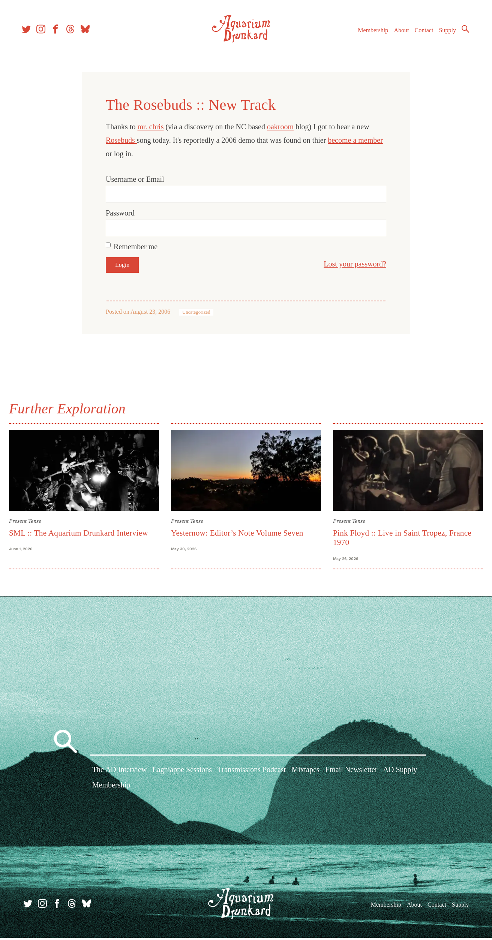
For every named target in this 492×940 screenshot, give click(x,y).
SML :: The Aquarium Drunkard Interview (81, 531)
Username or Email (135, 179)
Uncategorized (196, 312)
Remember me (136, 246)
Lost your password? (355, 264)
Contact (420, 33)
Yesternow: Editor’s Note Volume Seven (238, 531)
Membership (369, 33)
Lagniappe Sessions (182, 773)
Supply (444, 33)
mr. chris (150, 127)
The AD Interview (119, 773)
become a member (355, 140)
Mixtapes (305, 773)
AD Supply (400, 773)
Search (462, 32)
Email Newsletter (351, 773)
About (397, 33)
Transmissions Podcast (252, 773)
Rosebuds (121, 140)
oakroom (280, 127)
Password (120, 213)
